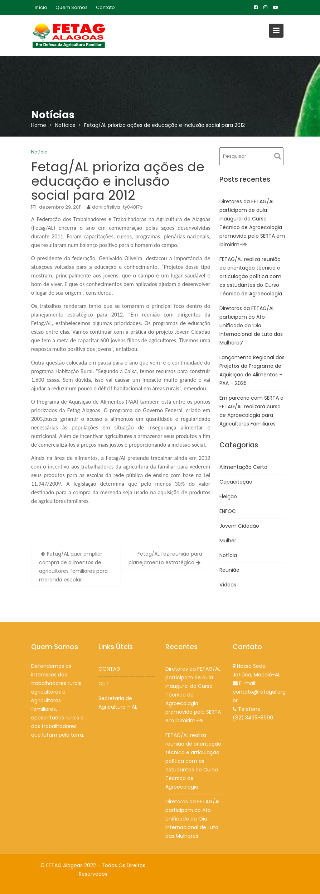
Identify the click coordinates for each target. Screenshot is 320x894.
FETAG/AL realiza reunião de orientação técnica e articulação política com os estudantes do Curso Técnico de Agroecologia (250, 276)
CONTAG (109, 668)
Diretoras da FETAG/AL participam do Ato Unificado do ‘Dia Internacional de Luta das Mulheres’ (251, 325)
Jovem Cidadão (239, 525)
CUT (104, 683)
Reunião (229, 570)
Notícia (39, 151)
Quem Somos (71, 7)
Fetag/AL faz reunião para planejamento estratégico (165, 558)
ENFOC (227, 511)
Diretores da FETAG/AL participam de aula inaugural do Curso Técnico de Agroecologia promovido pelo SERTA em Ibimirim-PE (193, 695)
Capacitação (235, 481)
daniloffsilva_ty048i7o (117, 207)
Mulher (227, 540)
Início (41, 7)
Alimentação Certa (243, 467)
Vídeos (227, 584)
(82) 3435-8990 (253, 717)
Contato (105, 7)
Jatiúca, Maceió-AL (256, 674)
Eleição (228, 496)
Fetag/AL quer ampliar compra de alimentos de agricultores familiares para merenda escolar (73, 566)
